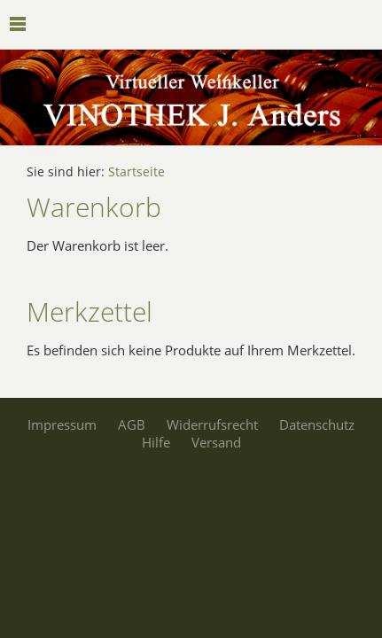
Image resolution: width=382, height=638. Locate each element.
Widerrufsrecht (212, 424)
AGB (131, 424)
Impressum (62, 424)
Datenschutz (317, 424)
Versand (216, 442)
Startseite (136, 172)
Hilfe (156, 442)
